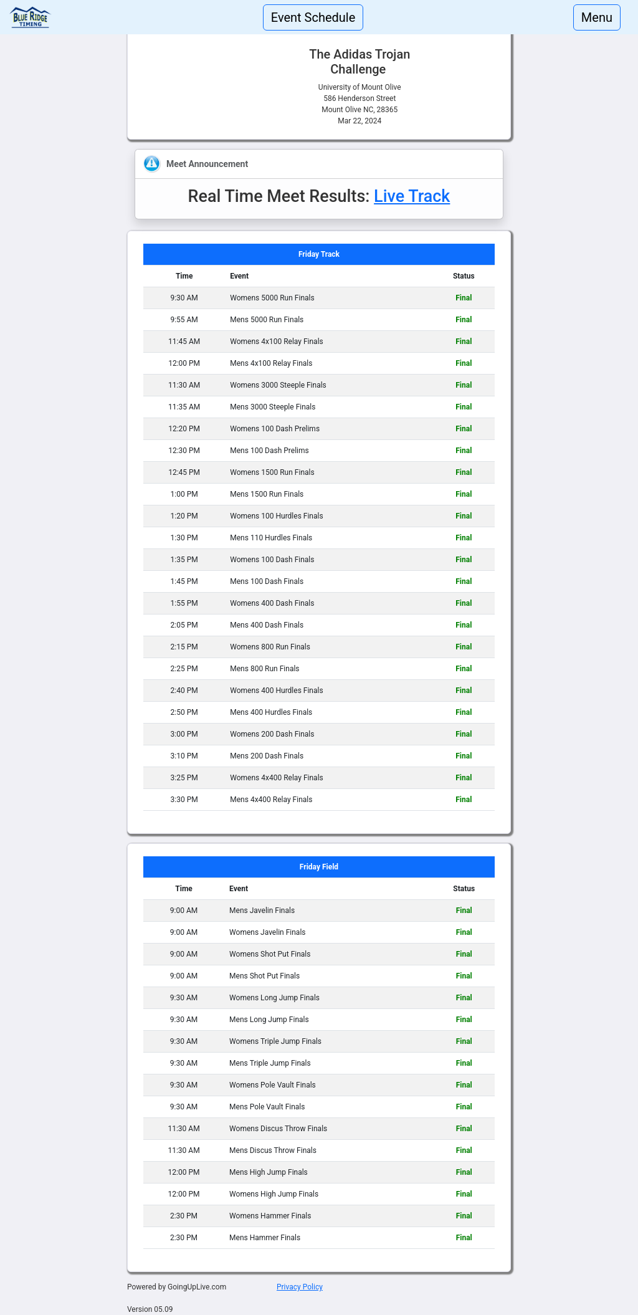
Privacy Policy (300, 1287)
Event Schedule (313, 17)
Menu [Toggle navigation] (596, 17)
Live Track (412, 196)
